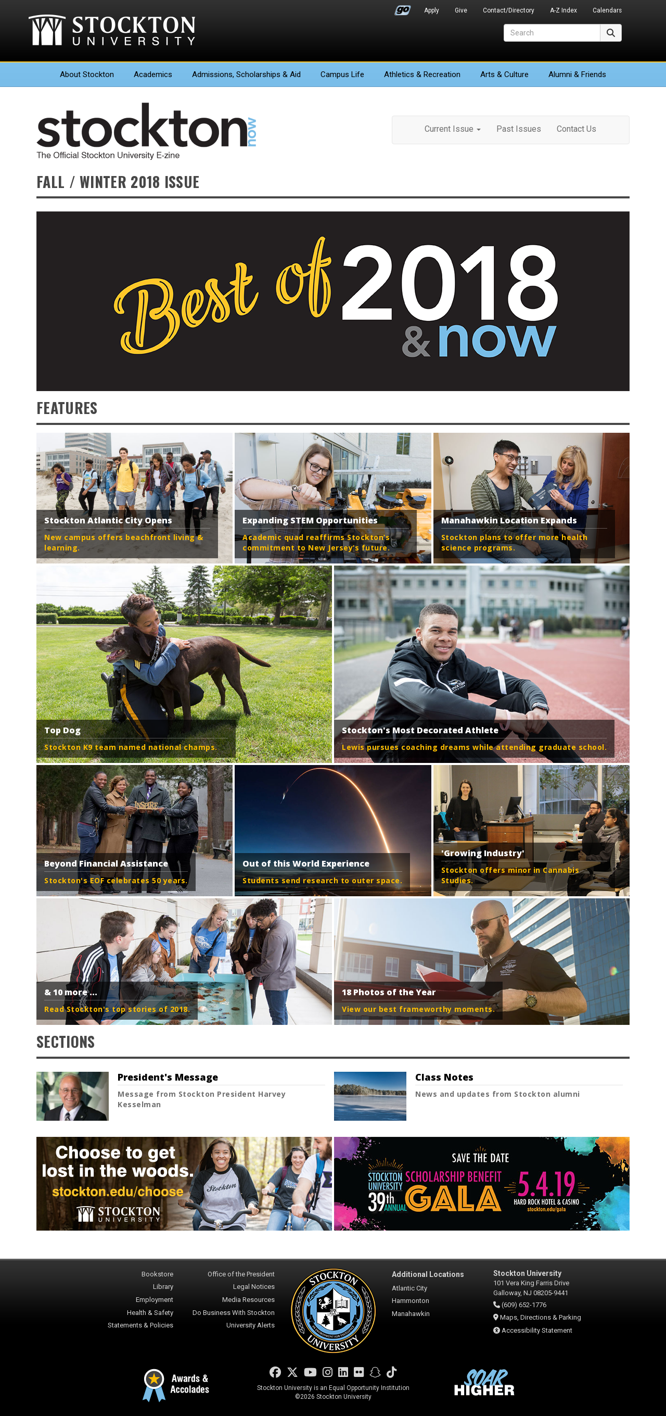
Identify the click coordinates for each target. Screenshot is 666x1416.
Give (461, 10)
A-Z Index (563, 10)
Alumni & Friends (577, 74)
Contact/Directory (508, 10)
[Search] (552, 33)
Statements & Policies (140, 1325)
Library (163, 1286)
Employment (154, 1300)
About (87, 74)
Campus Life (342, 74)
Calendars (607, 10)
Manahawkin (411, 1314)
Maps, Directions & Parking (540, 1317)
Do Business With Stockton (234, 1313)
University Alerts (250, 1325)
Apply (431, 10)
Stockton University (112, 31)
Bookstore (157, 1274)
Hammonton (410, 1301)
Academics (153, 74)
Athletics (422, 74)
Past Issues (518, 129)
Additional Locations (428, 1274)
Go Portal (402, 8)
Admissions (246, 74)
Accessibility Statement (537, 1330)
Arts (504, 74)
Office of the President (241, 1274)
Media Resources (248, 1300)
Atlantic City (409, 1288)
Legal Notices (254, 1286)
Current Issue (453, 129)
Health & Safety (150, 1313)
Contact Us (576, 129)
